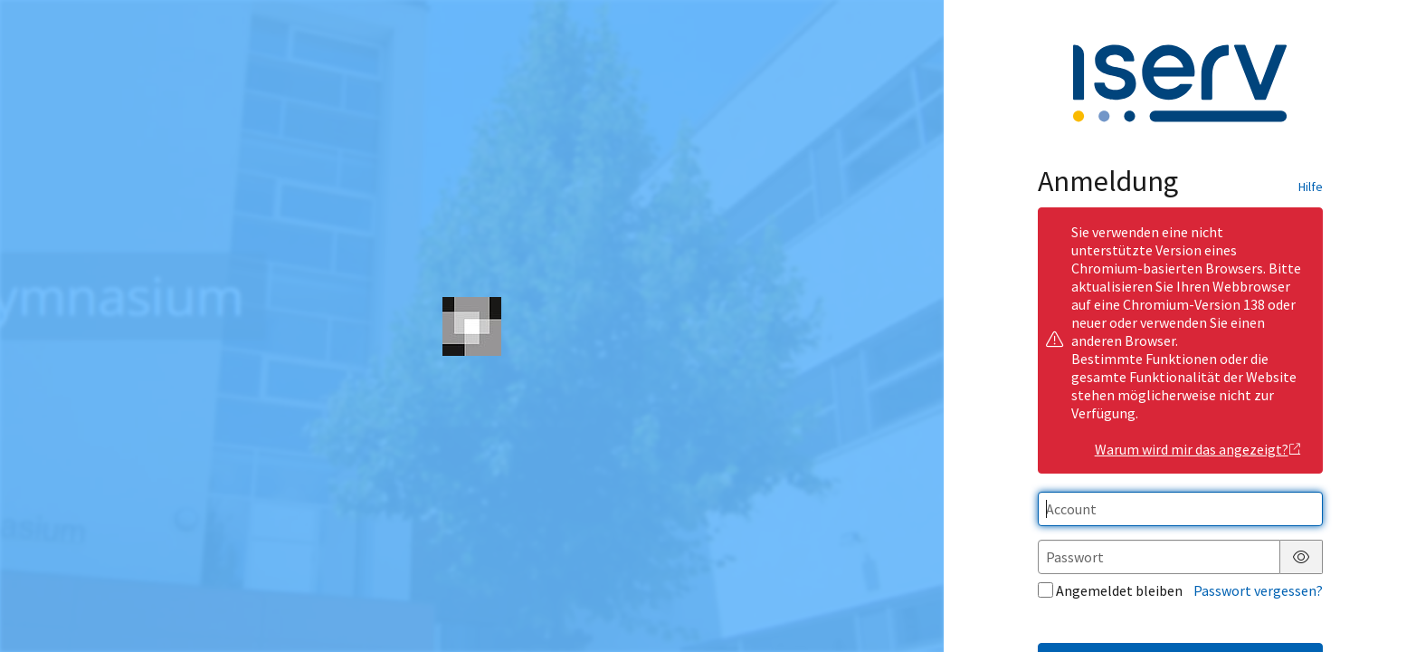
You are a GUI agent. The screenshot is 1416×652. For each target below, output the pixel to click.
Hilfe (1310, 186)
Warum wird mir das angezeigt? (1198, 449)
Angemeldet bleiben (1110, 590)
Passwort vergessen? (1258, 590)
